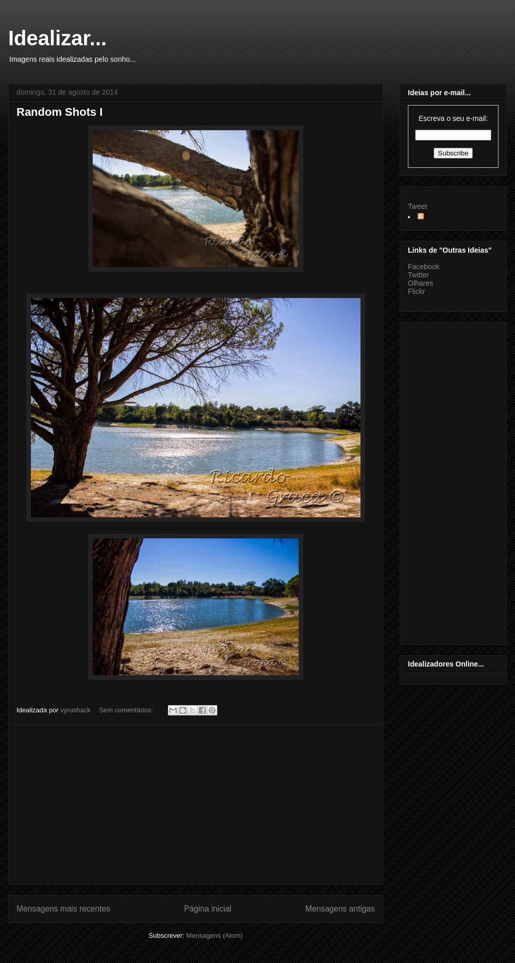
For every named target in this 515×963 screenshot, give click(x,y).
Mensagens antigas (340, 908)
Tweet (417, 206)
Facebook (423, 266)
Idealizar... (57, 38)
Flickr (416, 291)
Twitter (418, 275)
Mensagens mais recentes (63, 908)
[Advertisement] (195, 804)
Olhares (420, 283)
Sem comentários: (126, 710)
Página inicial (207, 908)
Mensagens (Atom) (214, 935)
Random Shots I (59, 112)
